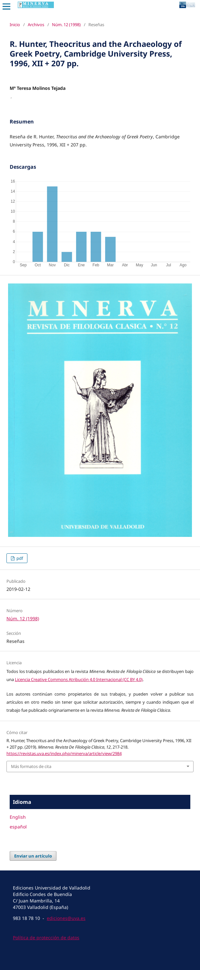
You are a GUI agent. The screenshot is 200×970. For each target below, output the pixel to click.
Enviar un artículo (33, 856)
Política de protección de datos (46, 937)
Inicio (15, 24)
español (18, 827)
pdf (19, 558)
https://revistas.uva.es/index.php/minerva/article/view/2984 (64, 753)
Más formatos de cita (31, 766)
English (18, 817)
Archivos (36, 24)
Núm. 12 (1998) (66, 24)
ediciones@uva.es (66, 918)
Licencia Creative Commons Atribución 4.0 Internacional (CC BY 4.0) (79, 679)
